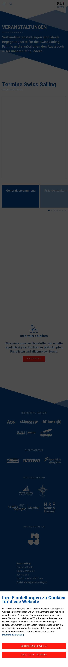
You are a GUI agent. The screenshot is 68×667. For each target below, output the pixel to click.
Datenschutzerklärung (13, 634)
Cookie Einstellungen (34, 654)
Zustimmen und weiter (34, 645)
